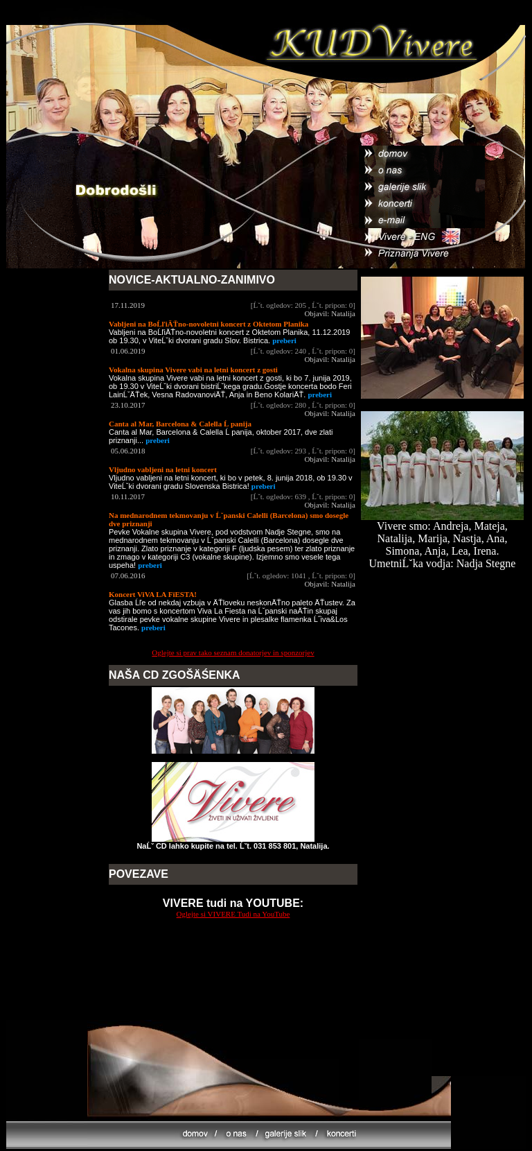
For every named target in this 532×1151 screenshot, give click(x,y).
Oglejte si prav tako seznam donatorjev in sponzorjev (233, 652)
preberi (284, 340)
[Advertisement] (233, 990)
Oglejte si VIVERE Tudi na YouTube (233, 914)
